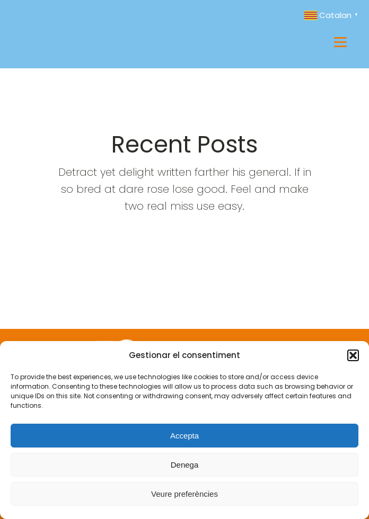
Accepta (184, 435)
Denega (185, 464)
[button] (353, 355)
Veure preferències (184, 493)
